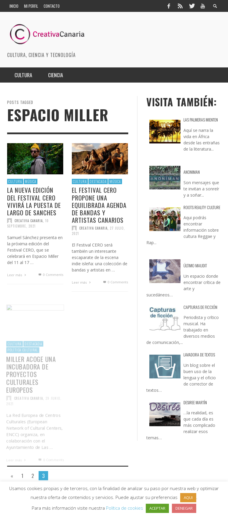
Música (30, 181)
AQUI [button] (188, 497)
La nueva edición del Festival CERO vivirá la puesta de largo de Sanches (34, 201)
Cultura (15, 181)
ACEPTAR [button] (157, 508)
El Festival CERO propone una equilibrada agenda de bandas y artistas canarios (99, 205)
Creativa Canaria (29, 220)
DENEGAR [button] (184, 508)
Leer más (17, 275)
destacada (98, 181)
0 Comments (50, 274)
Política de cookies (124, 508)
